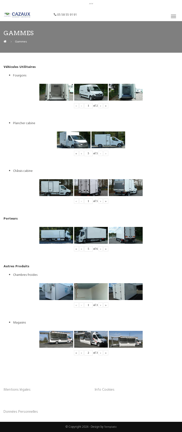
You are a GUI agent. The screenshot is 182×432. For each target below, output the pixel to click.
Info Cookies (104, 389)
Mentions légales (17, 389)
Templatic (110, 426)
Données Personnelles (21, 412)
